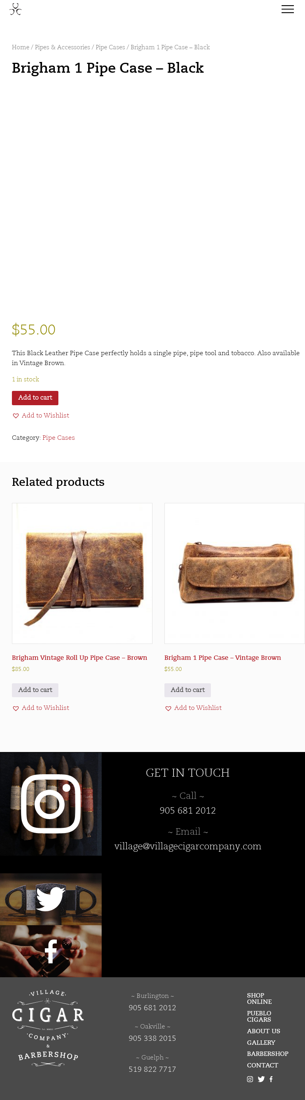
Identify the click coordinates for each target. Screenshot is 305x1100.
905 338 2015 (152, 1039)
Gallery (261, 1043)
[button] (40, 416)
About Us (263, 1031)
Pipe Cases (110, 48)
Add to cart (35, 398)
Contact (262, 1065)
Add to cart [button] (35, 690)
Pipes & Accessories (62, 48)
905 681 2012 (188, 811)
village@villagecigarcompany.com (188, 847)
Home (20, 48)
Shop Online (259, 999)
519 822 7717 (152, 1070)
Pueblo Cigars (259, 1016)
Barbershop (267, 1054)
